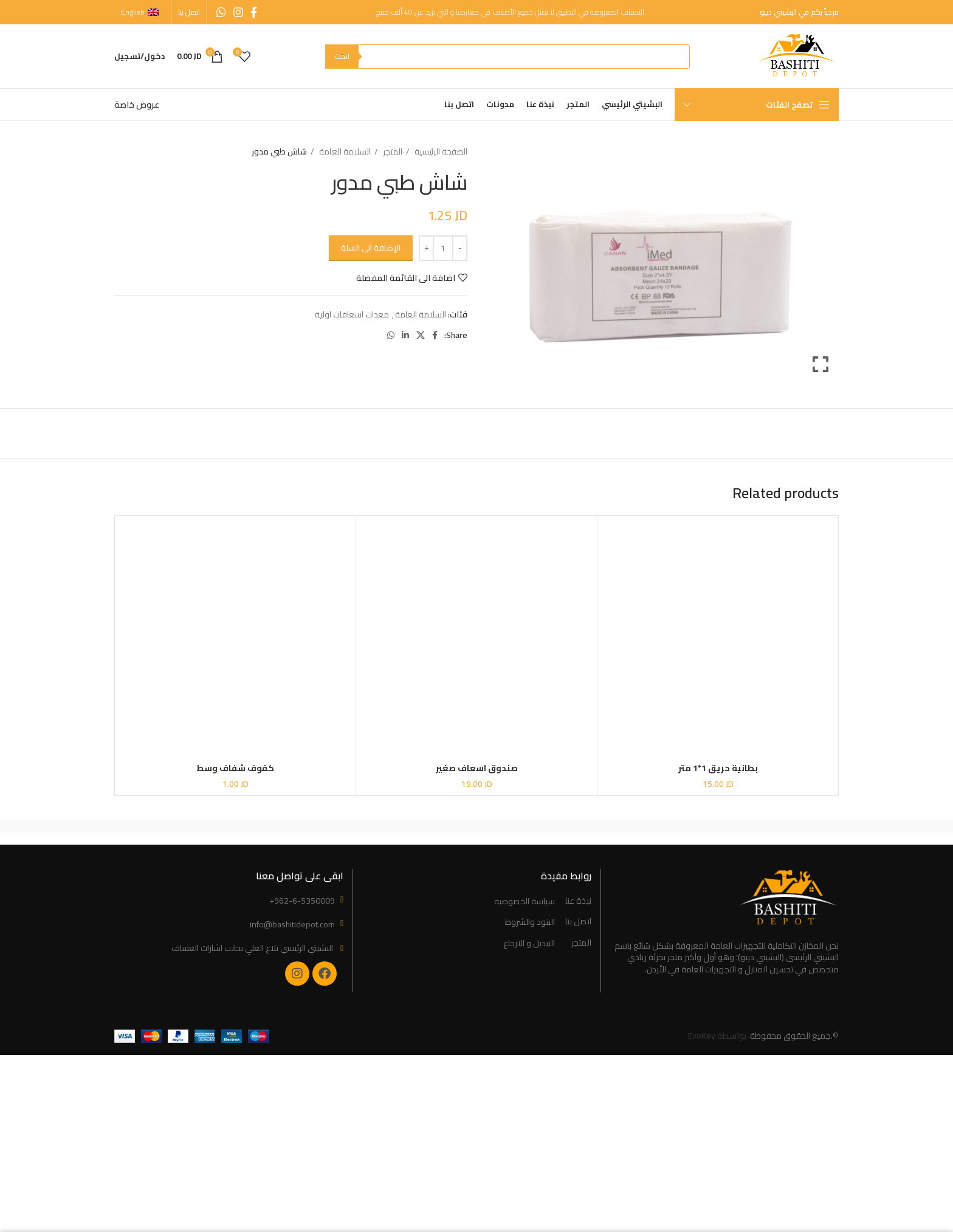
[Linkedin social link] (405, 335)
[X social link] (420, 335)
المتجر (391, 151)
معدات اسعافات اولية (352, 314)
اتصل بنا (578, 922)
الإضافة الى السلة (371, 247)
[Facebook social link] (254, 12)
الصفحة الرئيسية (440, 151)
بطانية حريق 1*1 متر (718, 768)
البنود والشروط (530, 922)
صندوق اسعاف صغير (477, 768)
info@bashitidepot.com (292, 924)
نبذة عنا (578, 901)
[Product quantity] (443, 248)
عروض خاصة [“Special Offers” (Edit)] (136, 104)
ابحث (341, 56)
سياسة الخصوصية (524, 902)
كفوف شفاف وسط (235, 768)
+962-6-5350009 (302, 900)
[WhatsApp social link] (221, 12)
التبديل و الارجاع (529, 944)
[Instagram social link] (238, 12)
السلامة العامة (344, 151)
